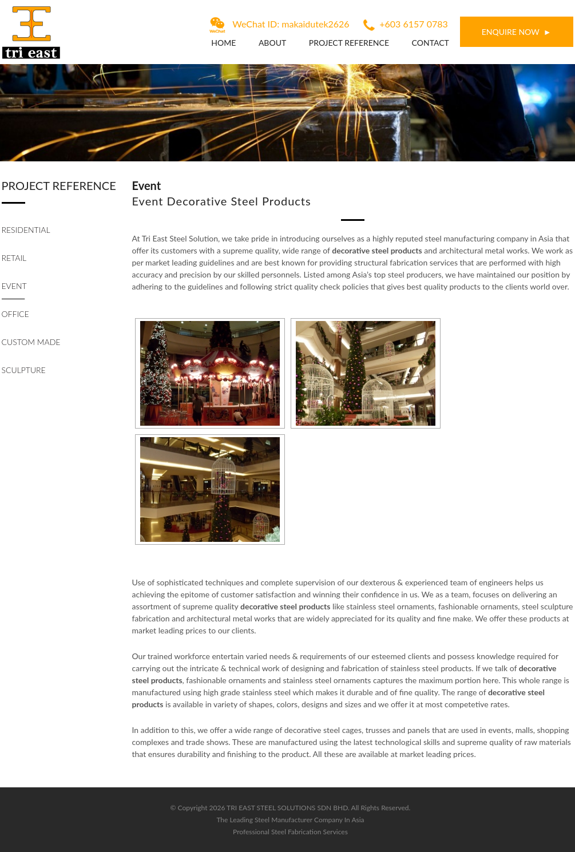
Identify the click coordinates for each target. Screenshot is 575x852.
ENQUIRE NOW (511, 32)
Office (15, 314)
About (272, 42)
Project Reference (349, 42)
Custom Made (31, 342)
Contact (430, 42)
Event (14, 286)
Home (223, 42)
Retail (14, 258)
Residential (26, 230)
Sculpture (24, 370)
